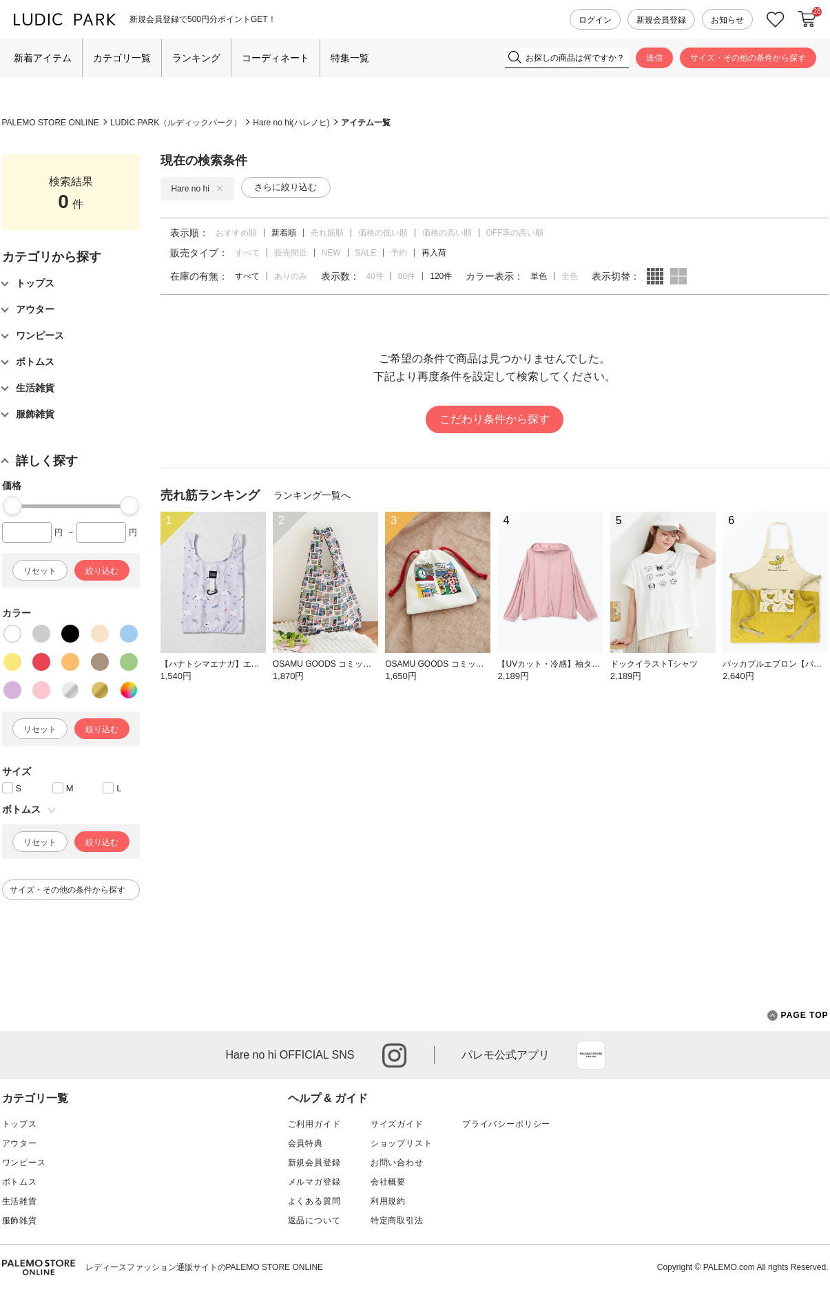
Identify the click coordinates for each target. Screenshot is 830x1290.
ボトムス (19, 1182)
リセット (39, 571)
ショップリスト (402, 1143)
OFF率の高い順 (515, 233)
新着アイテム (43, 57)
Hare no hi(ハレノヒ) (291, 122)
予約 (399, 253)
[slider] (12, 505)
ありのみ (290, 276)
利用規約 (388, 1201)
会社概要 (388, 1182)
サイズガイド (397, 1124)
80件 (406, 276)
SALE (366, 253)
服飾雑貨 (19, 1220)
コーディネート (275, 57)
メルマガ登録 (314, 1182)
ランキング (196, 57)
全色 (569, 276)
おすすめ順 (236, 233)
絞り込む (101, 571)
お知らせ (727, 20)
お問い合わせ (397, 1162)
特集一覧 (350, 57)
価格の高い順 (447, 233)
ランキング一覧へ (312, 495)
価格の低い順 (383, 233)
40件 (375, 276)
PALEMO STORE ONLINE (51, 122)
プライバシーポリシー (506, 1124)
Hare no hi (197, 189)
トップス (19, 1124)
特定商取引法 (397, 1220)
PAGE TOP (798, 1015)
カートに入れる (807, 19)
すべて (247, 253)
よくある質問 (314, 1201)
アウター (19, 1143)
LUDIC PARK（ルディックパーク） (176, 122)
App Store (591, 1055)
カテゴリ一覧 (122, 57)
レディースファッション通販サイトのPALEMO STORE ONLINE (204, 1267)
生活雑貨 (19, 1201)
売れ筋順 (327, 233)
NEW (331, 253)
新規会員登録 (661, 20)
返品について (314, 1220)
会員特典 (305, 1143)
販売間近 (290, 253)
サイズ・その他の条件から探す (748, 58)
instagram (394, 1055)
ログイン (595, 20)
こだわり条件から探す (494, 419)
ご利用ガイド (314, 1124)
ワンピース (24, 1162)
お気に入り (776, 20)
